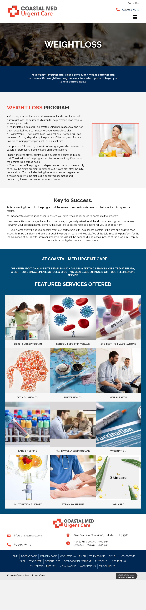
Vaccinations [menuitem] (88, 566)
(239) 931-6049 (130, 9)
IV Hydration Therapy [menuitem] (43, 566)
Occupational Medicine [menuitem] (78, 561)
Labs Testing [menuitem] (118, 561)
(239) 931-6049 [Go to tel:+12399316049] (22, 544)
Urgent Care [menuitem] (29, 556)
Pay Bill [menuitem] (113, 556)
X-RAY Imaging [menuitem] (68, 566)
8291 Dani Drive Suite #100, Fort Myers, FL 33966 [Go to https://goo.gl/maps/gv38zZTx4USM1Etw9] (100, 535)
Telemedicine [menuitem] (97, 556)
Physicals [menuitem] (101, 561)
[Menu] (135, 17)
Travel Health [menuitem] (107, 566)
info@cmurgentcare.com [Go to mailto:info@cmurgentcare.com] (28, 535)
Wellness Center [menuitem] (31, 561)
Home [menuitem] (14, 556)
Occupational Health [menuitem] (73, 556)
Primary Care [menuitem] (48, 556)
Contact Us (133, 3)
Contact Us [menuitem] (128, 556)
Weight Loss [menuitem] (52, 561)
